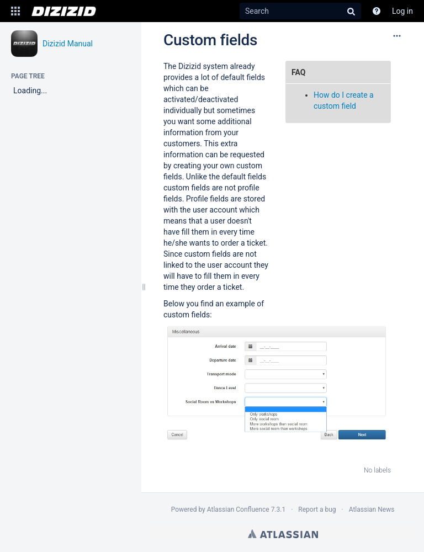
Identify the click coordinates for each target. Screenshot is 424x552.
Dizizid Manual (68, 43)
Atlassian (283, 534)
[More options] (396, 36)
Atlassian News (372, 509)
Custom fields (210, 40)
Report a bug (317, 509)
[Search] (300, 11)
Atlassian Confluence (238, 509)
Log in (402, 11)
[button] (15, 11)
